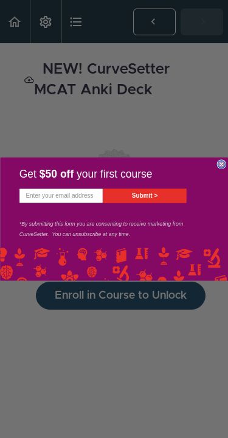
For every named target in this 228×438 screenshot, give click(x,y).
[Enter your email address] (61, 196)
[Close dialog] (222, 165)
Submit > (144, 195)
